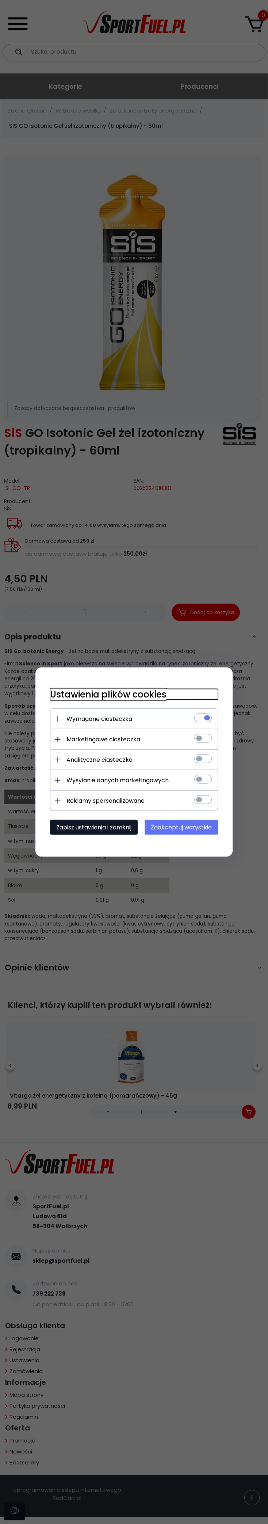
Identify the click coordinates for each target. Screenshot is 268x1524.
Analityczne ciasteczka (99, 760)
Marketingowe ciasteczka (103, 739)
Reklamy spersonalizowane (105, 801)
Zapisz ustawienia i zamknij (93, 827)
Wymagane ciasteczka (99, 719)
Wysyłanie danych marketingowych (117, 780)
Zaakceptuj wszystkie (181, 827)
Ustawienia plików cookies (108, 694)
